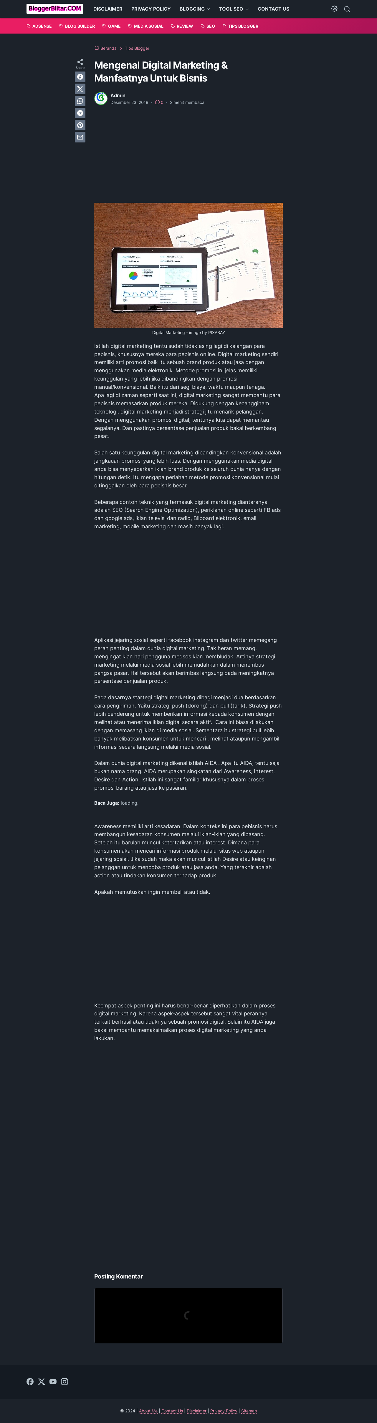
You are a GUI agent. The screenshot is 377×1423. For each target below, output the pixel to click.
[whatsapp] (80, 101)
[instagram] (64, 1382)
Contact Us (172, 1410)
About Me (148, 1410)
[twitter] (80, 89)
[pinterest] (80, 125)
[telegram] (80, 113)
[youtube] (53, 1382)
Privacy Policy (223, 1410)
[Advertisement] (188, 154)
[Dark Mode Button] (334, 8)
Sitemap (249, 1410)
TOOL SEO (231, 9)
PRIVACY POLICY (151, 9)
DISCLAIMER (108, 9)
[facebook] (80, 77)
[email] (80, 137)
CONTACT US (273, 9)
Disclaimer (196, 1410)
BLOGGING (192, 9)
